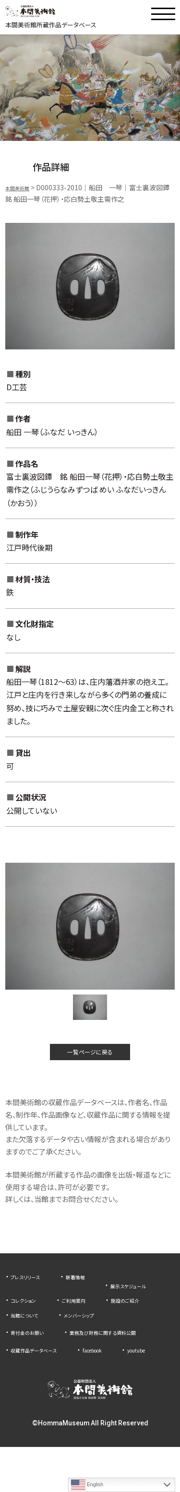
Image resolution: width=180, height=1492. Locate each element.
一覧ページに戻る (90, 1061)
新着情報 (91, 1289)
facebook (116, 1380)
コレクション (104, 1303)
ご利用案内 (27, 1318)
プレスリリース (31, 1289)
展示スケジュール (36, 1303)
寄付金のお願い (33, 1350)
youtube (24, 1394)
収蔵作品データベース (43, 1380)
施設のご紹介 (88, 1318)
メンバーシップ (96, 1333)
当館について (30, 1333)
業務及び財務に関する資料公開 (57, 1365)
